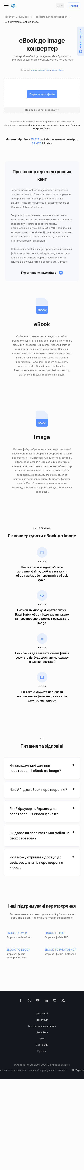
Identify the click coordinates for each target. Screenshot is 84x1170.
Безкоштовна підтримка (42, 1026)
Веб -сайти (42, 1044)
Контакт (62, 1070)
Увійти (74, 6)
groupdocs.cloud (55, 70)
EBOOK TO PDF (54, 933)
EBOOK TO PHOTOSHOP (60, 949)
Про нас (42, 1051)
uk (58, 6)
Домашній (42, 1013)
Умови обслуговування (42, 1070)
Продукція (42, 1019)
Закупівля (42, 1032)
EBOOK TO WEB (17, 933)
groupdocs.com (38, 70)
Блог (42, 1038)
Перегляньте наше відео (38, 272)
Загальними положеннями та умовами (49, 125)
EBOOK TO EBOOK (18, 949)
